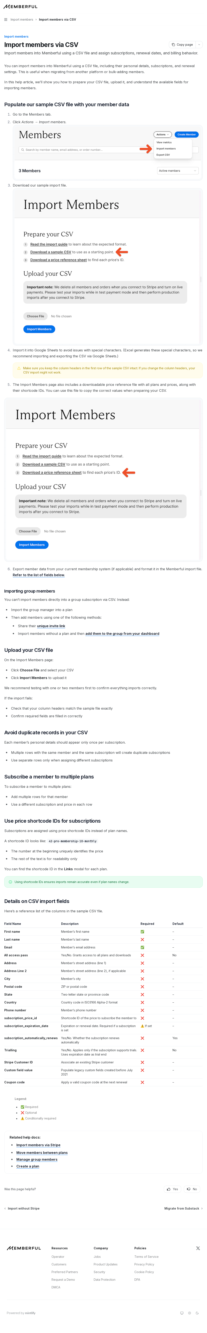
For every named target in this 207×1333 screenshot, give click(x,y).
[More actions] (201, 7)
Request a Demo (63, 1279)
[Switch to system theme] (182, 1313)
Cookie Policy (144, 1272)
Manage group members (37, 1159)
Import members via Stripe (38, 1145)
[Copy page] (182, 44)
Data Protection (104, 1279)
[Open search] (193, 6)
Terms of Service (146, 1256)
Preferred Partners (65, 1272)
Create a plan (27, 1166)
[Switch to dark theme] (197, 1313)
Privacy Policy (144, 1264)
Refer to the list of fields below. (39, 575)
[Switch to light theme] (190, 1313)
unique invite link (51, 626)
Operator (58, 1256)
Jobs (97, 1256)
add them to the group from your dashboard (122, 633)
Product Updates (106, 1264)
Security (99, 1272)
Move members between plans (42, 1152)
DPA (137, 1279)
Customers (59, 1264)
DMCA (56, 1287)
